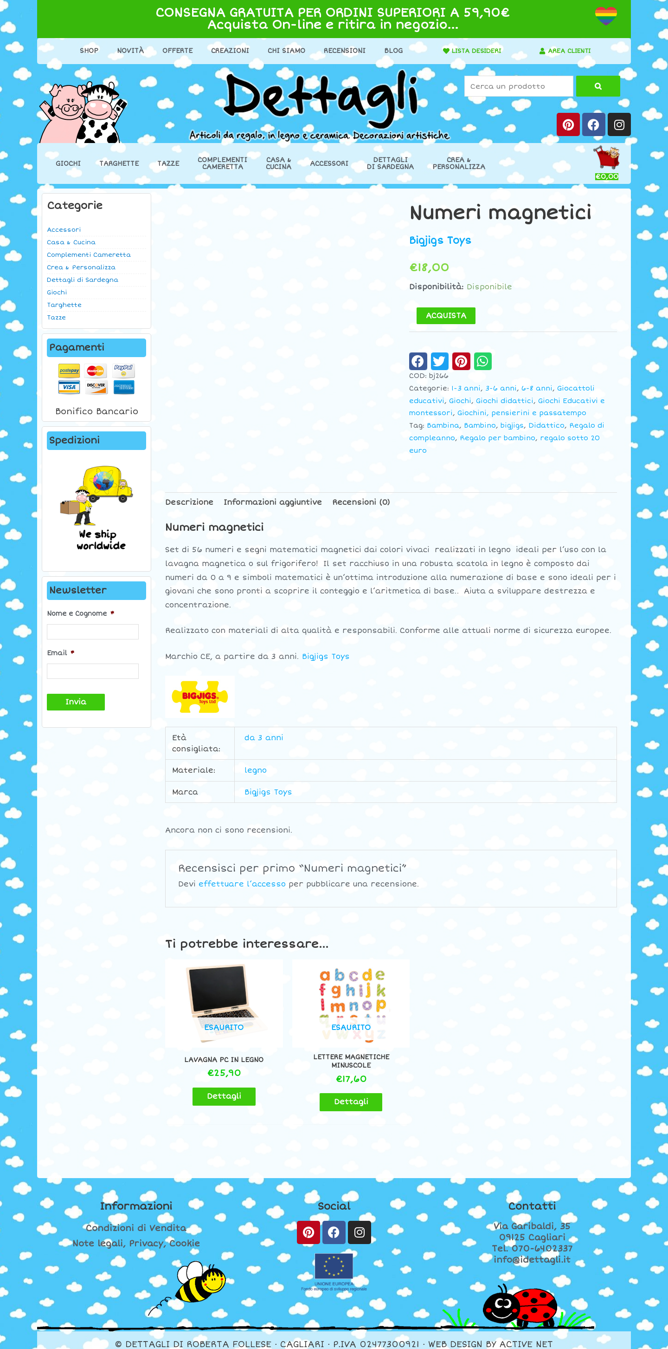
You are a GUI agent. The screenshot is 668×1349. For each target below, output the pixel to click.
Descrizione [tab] (189, 502)
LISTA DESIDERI (473, 51)
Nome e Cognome (80, 614)
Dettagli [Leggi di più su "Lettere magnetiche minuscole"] (333, 1093)
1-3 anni (466, 388)
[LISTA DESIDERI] (440, 51)
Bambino (480, 426)
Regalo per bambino (497, 438)
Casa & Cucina (71, 242)
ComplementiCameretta (222, 163)
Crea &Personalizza (458, 163)
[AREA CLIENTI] (539, 51)
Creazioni (227, 51)
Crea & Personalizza (81, 267)
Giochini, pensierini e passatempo (521, 413)
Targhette (119, 164)
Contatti (532, 1198)
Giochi (68, 164)
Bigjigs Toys (440, 240)
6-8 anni (536, 388)
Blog (390, 51)
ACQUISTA (446, 315)
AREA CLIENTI (569, 51)
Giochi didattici (504, 400)
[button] (418, 361)
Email (60, 653)
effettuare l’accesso (242, 884)
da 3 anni (263, 738)
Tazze (168, 164)
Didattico (546, 426)
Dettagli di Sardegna (82, 280)
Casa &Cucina (278, 163)
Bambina (443, 426)
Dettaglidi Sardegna (390, 163)
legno (255, 770)
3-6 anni (501, 388)
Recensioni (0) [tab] (361, 502)
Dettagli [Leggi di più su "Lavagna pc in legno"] (218, 1088)
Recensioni (341, 51)
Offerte (174, 51)
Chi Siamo (283, 51)
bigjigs (512, 426)
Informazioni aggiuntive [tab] (273, 502)
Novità (127, 51)
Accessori (329, 164)
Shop (86, 51)
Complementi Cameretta (89, 255)
